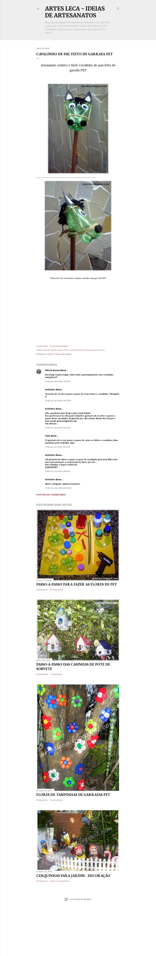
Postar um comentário (51, 494)
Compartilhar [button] (42, 346)
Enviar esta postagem (59, 346)
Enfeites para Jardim (45, 354)
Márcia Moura (52, 370)
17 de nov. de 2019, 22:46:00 (58, 488)
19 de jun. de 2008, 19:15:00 (57, 381)
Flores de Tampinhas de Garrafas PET (73, 794)
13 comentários (56, 800)
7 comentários (56, 674)
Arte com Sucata (49, 350)
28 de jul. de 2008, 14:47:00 (58, 401)
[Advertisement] (78, 308)
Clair (47, 436)
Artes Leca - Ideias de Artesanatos (75, 12)
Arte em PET (62, 350)
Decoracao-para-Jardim (95, 350)
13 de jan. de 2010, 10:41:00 (57, 447)
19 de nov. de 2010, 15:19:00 (57, 471)
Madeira (57, 354)
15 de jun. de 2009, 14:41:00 (58, 428)
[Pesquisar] (118, 8)
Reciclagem (67, 354)
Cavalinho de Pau (76, 350)
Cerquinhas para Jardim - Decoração (73, 875)
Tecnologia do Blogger (78, 899)
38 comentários (56, 590)
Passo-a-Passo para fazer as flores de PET (76, 584)
